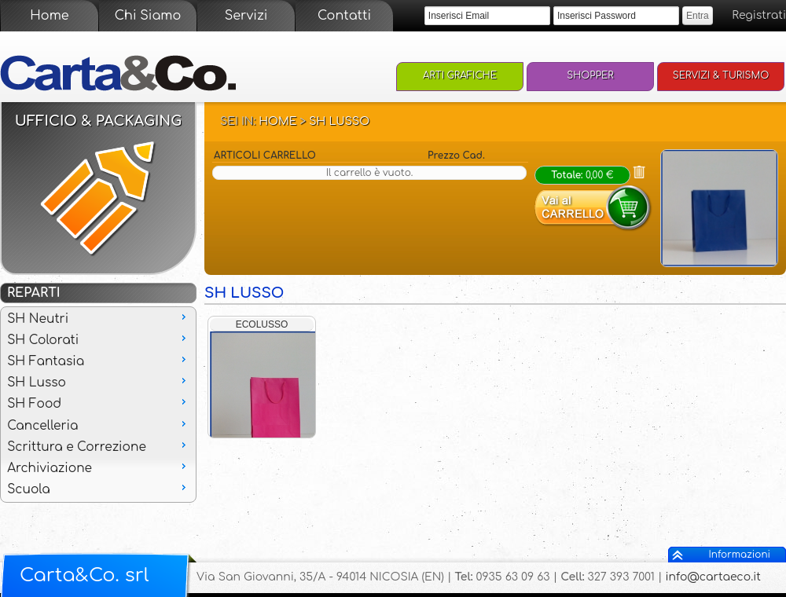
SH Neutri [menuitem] (98, 318)
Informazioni (740, 554)
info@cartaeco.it (713, 577)
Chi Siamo (148, 16)
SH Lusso (339, 121)
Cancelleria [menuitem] (98, 425)
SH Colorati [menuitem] (98, 339)
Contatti (344, 16)
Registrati (759, 15)
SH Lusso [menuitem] (98, 382)
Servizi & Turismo (721, 75)
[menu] (98, 404)
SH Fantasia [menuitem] (98, 360)
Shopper (590, 75)
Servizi (246, 16)
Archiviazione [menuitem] (98, 467)
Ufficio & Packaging (98, 121)
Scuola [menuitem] (98, 488)
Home (49, 16)
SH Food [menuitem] (98, 403)
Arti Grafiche (460, 75)
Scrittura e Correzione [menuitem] (98, 446)
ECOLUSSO (262, 324)
